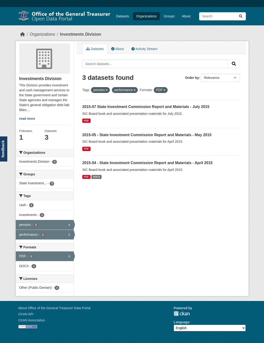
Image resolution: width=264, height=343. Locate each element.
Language (181, 322)
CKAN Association (31, 320)
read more (27, 118)
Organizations (146, 16)
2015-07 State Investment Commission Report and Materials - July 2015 (145, 107)
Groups (169, 16)
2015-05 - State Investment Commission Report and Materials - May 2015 (147, 135)
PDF (86, 120)
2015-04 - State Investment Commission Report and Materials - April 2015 (147, 163)
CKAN (182, 313)
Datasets (122, 16)
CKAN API (26, 314)
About (186, 16)
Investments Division (80, 34)
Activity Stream (144, 49)
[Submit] (240, 16)
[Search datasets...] (222, 16)
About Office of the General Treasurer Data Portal (54, 308)
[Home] (22, 34)
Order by (192, 78)
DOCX (96, 176)
